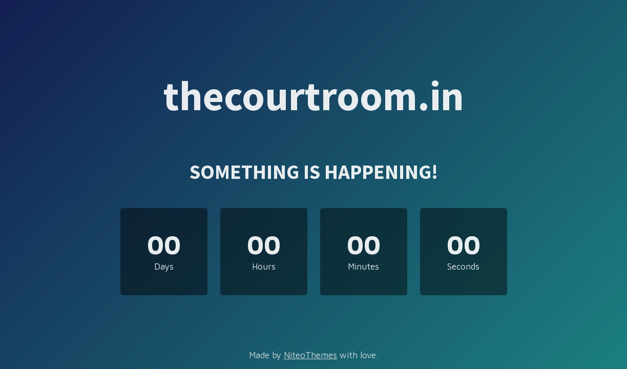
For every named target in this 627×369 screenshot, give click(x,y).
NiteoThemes (310, 355)
